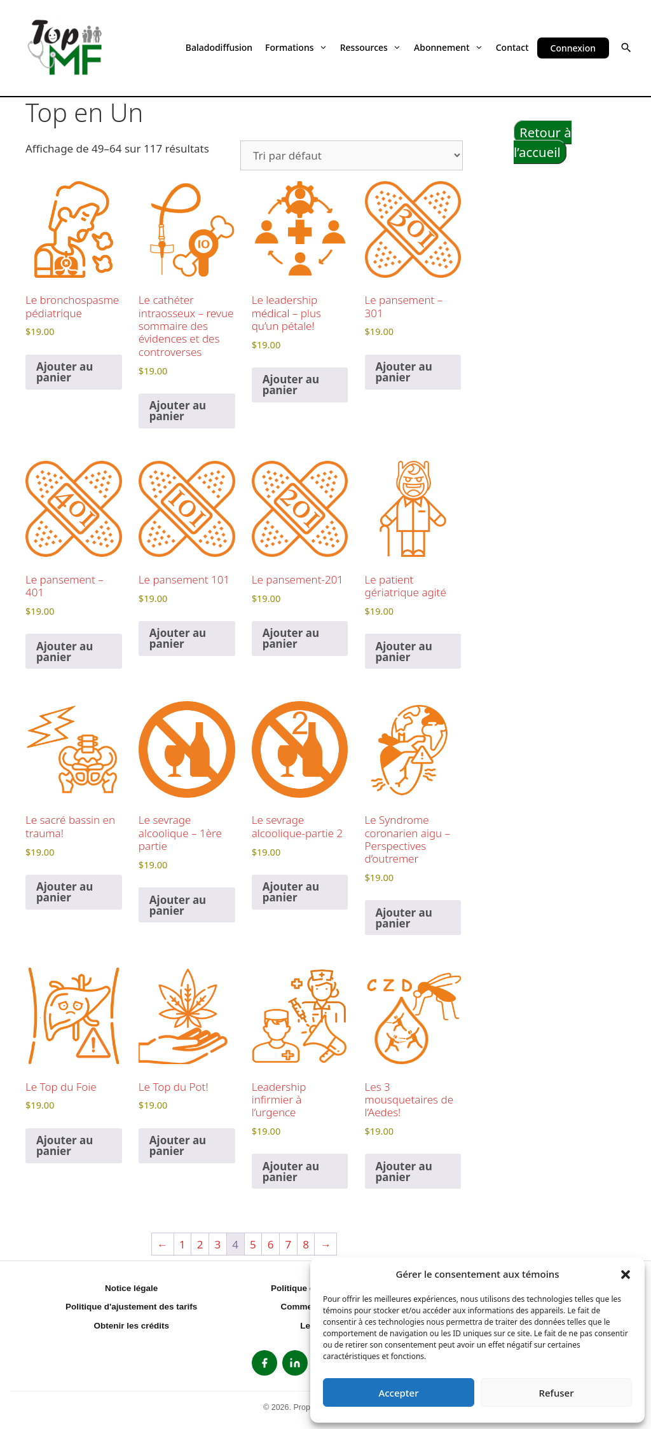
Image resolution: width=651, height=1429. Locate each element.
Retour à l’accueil (543, 142)
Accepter (398, 1392)
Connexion (573, 48)
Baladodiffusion (219, 47)
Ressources (370, 47)
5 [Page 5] (253, 1244)
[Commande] (351, 155)
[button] (625, 1274)
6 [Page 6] (271, 1244)
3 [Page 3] (218, 1244)
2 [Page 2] (200, 1244)
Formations (296, 47)
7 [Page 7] (288, 1244)
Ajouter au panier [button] (64, 372)
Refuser (555, 1392)
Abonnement (448, 47)
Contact (512, 47)
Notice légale (131, 1288)
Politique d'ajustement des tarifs (131, 1306)
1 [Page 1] (182, 1244)
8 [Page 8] (306, 1244)
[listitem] (264, 1363)
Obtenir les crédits (131, 1325)
